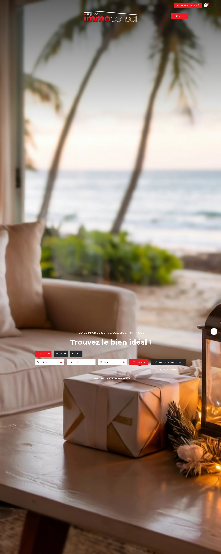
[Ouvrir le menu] (179, 16)
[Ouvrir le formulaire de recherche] (138, 362)
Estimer (76, 354)
